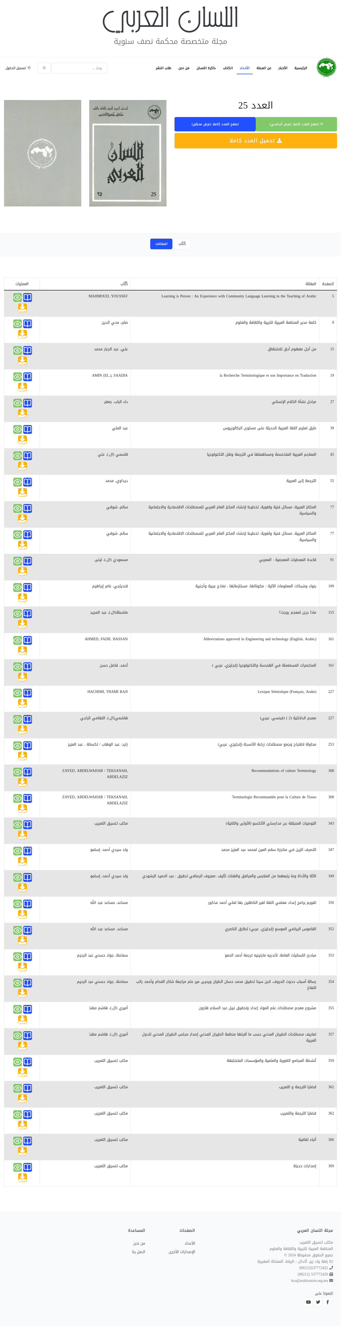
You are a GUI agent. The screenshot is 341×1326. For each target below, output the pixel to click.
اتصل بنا (138, 1252)
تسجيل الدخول (18, 68)
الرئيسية (300, 68)
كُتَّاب (182, 244)
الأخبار (282, 68)
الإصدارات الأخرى (182, 1252)
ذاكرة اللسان (204, 68)
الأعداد (243, 68)
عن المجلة (262, 68)
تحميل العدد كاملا (255, 140)
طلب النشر (160, 68)
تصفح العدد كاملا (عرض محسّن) (215, 124)
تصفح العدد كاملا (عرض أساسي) (296, 124)
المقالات (161, 244)
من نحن (181, 68)
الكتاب (226, 68)
